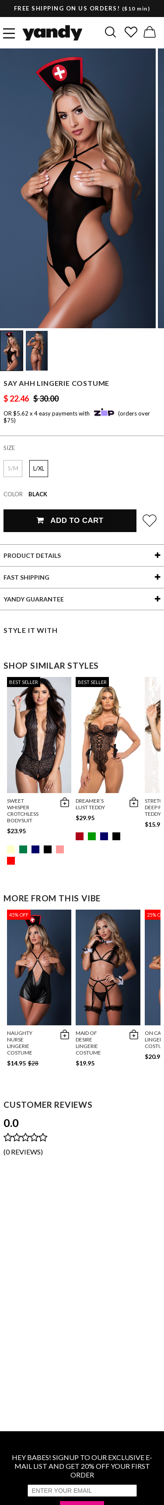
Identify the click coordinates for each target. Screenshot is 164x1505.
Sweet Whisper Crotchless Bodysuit (22, 810)
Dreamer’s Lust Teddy (90, 804)
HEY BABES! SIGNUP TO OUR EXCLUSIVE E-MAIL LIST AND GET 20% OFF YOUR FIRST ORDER (82, 1466)
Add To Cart (69, 520)
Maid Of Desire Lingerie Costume (88, 1043)
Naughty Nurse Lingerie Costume (19, 1043)
